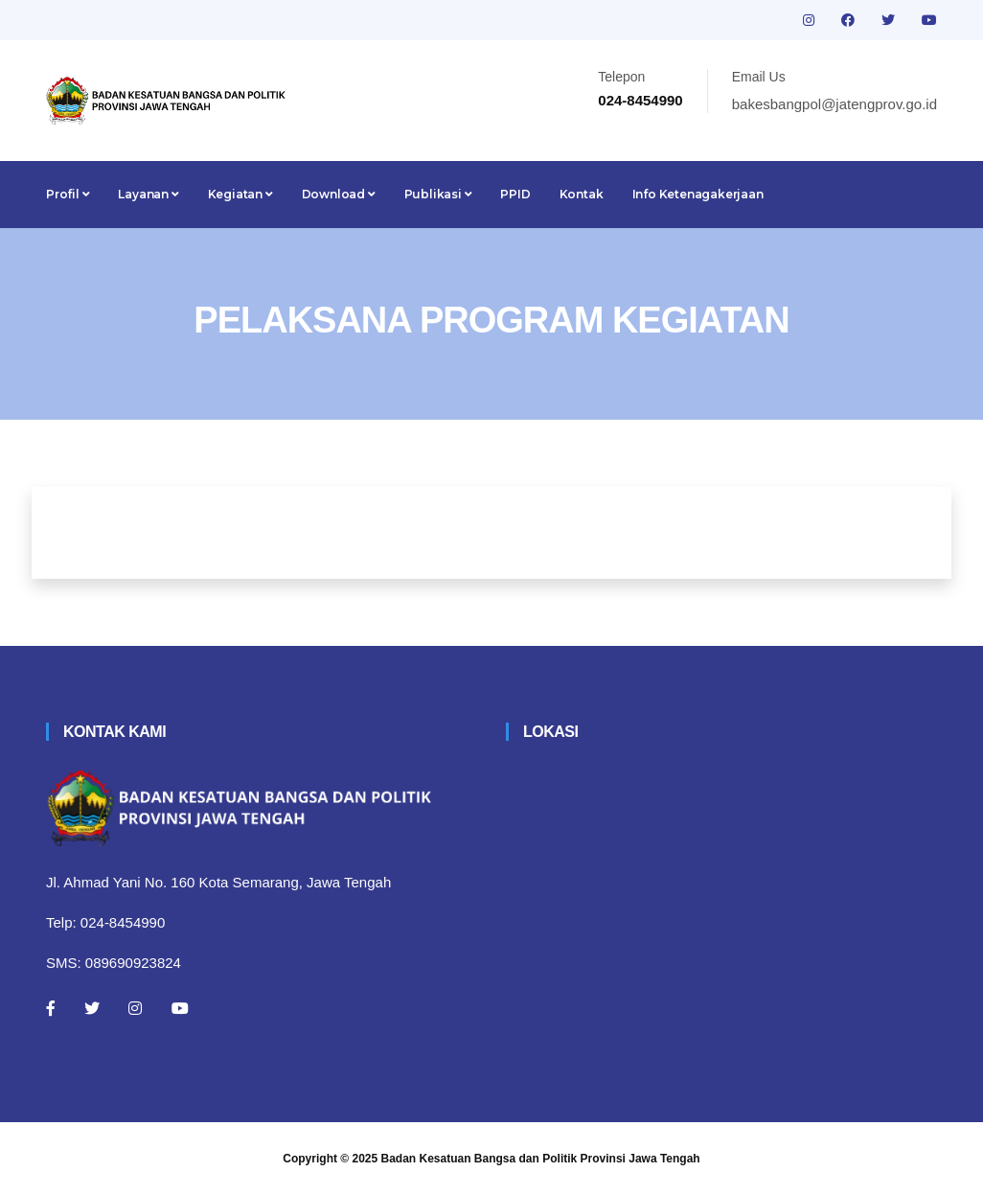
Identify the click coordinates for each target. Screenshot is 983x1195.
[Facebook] (51, 1008)
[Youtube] (180, 1008)
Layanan (148, 194)
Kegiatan (240, 194)
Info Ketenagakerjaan (698, 194)
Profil (67, 194)
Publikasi (438, 194)
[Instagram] (135, 1008)
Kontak (582, 194)
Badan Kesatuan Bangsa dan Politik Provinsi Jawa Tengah (540, 1158)
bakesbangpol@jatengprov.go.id (834, 104)
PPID (515, 194)
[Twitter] (92, 1008)
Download (339, 194)
